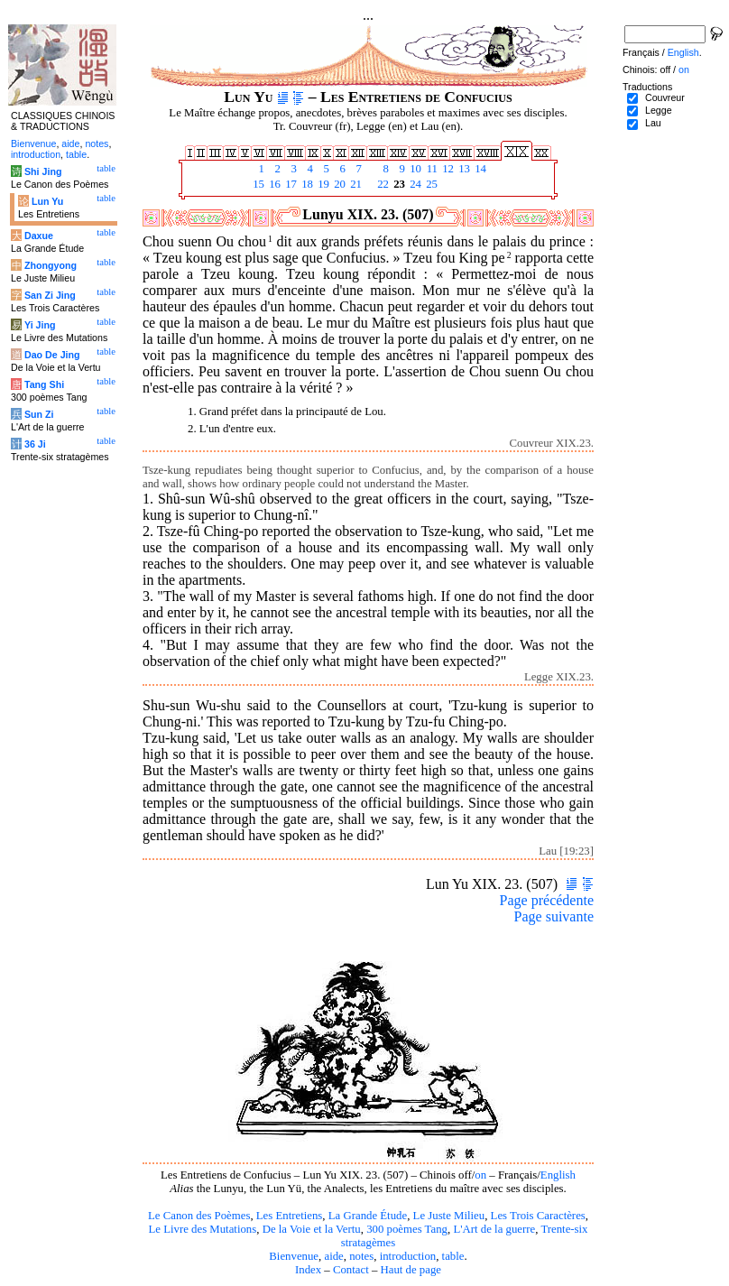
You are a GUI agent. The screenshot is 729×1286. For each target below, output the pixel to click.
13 (463, 168)
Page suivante (554, 916)
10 (414, 168)
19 (322, 184)
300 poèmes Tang (407, 1229)
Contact (351, 1269)
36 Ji (35, 444)
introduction (408, 1256)
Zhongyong (50, 265)
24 (414, 184)
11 (430, 168)
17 (289, 184)
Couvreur (665, 97)
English (558, 1175)
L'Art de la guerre (494, 1229)
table (453, 1256)
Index (308, 1269)
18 (306, 184)
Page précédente (547, 900)
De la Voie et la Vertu (312, 1229)
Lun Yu (47, 201)
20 (338, 184)
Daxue (38, 235)
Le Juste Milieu (449, 1215)
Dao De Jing (52, 354)
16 (273, 184)
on (480, 1175)
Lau (653, 122)
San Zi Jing (50, 295)
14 (479, 168)
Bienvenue (293, 1256)
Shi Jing (42, 171)
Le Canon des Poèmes (199, 1215)
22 (381, 184)
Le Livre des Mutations (202, 1229)
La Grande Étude (367, 1215)
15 (257, 184)
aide (333, 1256)
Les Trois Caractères (538, 1215)
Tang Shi (44, 384)
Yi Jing (40, 324)
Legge (658, 110)
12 (446, 168)
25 (430, 184)
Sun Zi (39, 414)
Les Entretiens (289, 1215)
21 (354, 184)
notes (361, 1256)
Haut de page (411, 1269)
